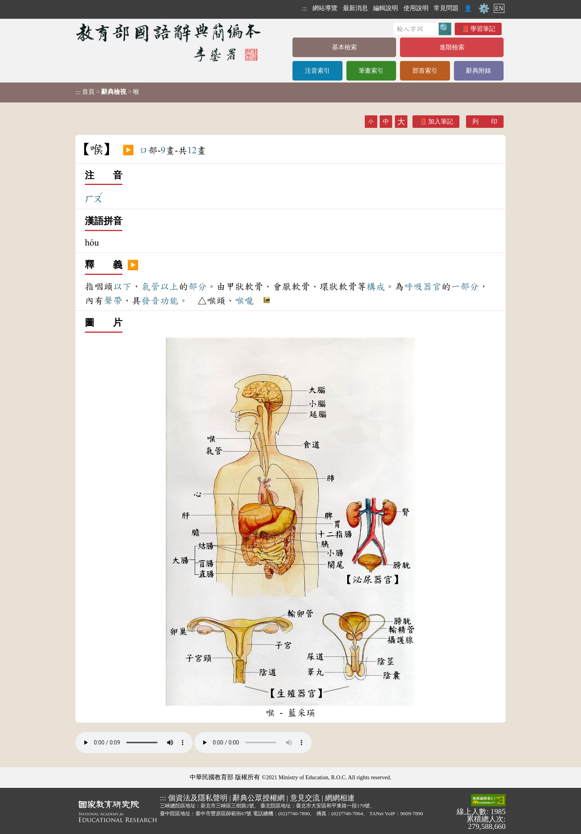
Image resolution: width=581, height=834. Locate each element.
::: (304, 8)
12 (192, 150)
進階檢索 (451, 47)
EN (499, 8)
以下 (122, 286)
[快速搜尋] (416, 29)
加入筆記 (440, 121)
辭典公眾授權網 (259, 798)
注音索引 (317, 70)
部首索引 (425, 70)
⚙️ (484, 9)
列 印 (484, 121)
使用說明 (416, 8)
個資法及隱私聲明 (198, 798)
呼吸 (413, 286)
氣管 (150, 286)
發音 (150, 300)
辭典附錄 (478, 70)
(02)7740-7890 (294, 813)
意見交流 (305, 798)
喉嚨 (244, 300)
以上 (169, 286)
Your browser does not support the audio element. (134, 742)
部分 (197, 286)
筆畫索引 (371, 70)
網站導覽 (324, 8)
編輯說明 (385, 8)
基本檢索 (344, 47)
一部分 (465, 286)
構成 (375, 286)
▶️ (128, 150)
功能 (169, 300)
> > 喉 (107, 91)
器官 (432, 286)
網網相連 (340, 798)
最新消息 (355, 8)
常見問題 (446, 8)
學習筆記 (482, 28)
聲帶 (113, 300)
